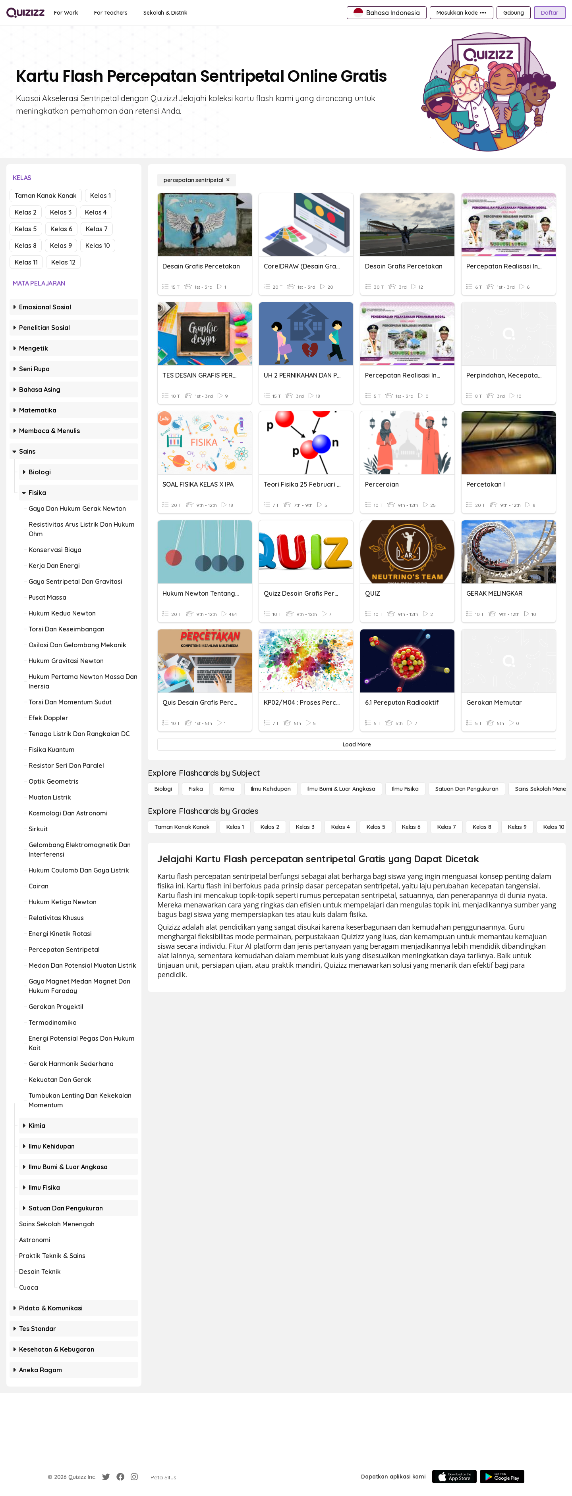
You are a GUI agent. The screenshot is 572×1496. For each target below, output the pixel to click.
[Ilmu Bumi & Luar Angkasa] (342, 789)
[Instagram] (134, 1477)
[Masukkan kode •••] (461, 12)
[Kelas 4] (341, 827)
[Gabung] (514, 12)
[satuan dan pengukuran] (467, 789)
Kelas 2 (26, 212)
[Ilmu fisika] (405, 789)
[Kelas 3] (305, 827)
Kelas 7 (97, 229)
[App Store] (454, 1476)
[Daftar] (550, 12)
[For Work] (66, 12)
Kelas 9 (61, 245)
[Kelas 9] (517, 827)
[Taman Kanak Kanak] (182, 827)
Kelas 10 (97, 245)
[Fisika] (196, 789)
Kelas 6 (61, 229)
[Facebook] (120, 1477)
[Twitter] (106, 1477)
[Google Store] (502, 1476)
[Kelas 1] (235, 827)
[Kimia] (227, 789)
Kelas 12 (63, 262)
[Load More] (356, 744)
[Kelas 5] (376, 827)
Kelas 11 (26, 262)
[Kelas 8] (482, 827)
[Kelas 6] (411, 827)
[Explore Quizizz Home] (25, 13)
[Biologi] (163, 789)
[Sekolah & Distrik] (165, 12)
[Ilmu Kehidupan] (271, 789)
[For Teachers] (111, 12)
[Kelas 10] (554, 827)
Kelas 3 (61, 212)
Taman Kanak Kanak (46, 195)
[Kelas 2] (270, 827)
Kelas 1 (100, 195)
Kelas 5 (26, 229)
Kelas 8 (26, 245)
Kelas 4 (96, 212)
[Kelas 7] (447, 827)
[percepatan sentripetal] (196, 180)
